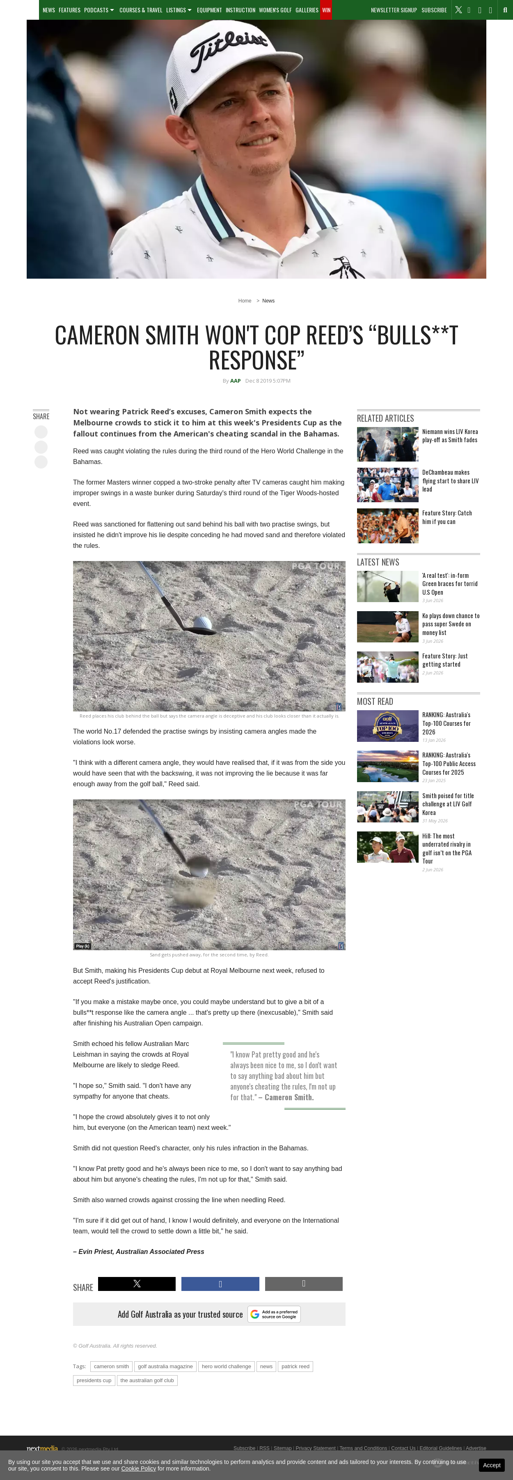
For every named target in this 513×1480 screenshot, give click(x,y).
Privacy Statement (315, 1448)
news (266, 1366)
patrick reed (295, 1366)
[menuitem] (19, 10)
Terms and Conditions (363, 1448)
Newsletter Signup (394, 10)
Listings (176, 9)
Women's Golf (275, 9)
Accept (492, 1465)
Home (245, 301)
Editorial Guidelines (440, 1448)
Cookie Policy (138, 1468)
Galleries (306, 9)
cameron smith (111, 1366)
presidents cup (94, 1380)
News (49, 9)
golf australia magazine (165, 1366)
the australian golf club (147, 1380)
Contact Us (403, 1448)
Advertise (476, 1448)
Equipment (209, 9)
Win (326, 9)
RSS (264, 1448)
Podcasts (96, 9)
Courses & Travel (141, 9)
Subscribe (434, 10)
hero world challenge (226, 1366)
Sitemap (283, 1448)
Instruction (240, 9)
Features (69, 9)
